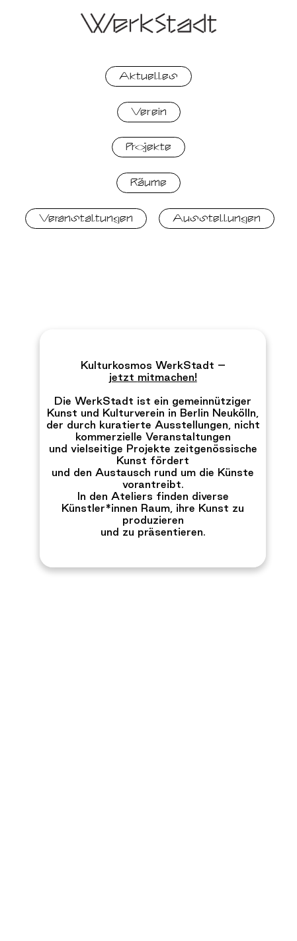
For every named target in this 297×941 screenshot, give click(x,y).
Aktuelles (148, 76)
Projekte (148, 147)
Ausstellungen (217, 218)
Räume (148, 182)
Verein (149, 111)
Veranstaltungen (86, 218)
